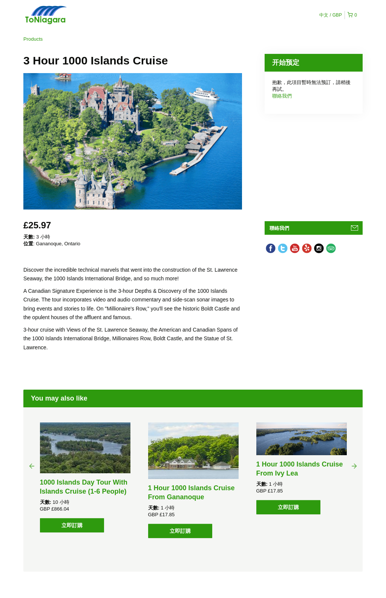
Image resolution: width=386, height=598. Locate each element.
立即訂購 (72, 525)
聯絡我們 (282, 96)
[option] (85, 477)
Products (33, 39)
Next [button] (354, 466)
